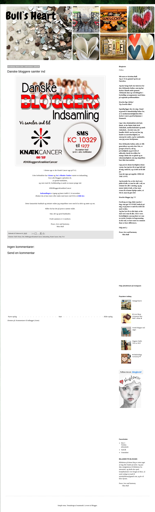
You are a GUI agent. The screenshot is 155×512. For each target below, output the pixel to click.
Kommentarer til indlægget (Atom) (27, 320)
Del (23, 236)
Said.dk (123, 450)
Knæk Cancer (54, 236)
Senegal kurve (137, 301)
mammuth (80, 505)
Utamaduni (124, 452)
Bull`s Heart (31, 16)
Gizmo (50, 175)
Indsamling (46, 236)
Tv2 (63, 236)
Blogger (94, 505)
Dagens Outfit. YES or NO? (137, 342)
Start (60, 317)
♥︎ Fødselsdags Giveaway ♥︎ (137, 356)
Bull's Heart (17, 236)
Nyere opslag (12, 317)
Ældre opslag (108, 317)
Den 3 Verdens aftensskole (125, 445)
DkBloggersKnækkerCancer (33, 236)
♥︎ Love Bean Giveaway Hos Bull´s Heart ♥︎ (137, 316)
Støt (60, 236)
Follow (121, 70)
